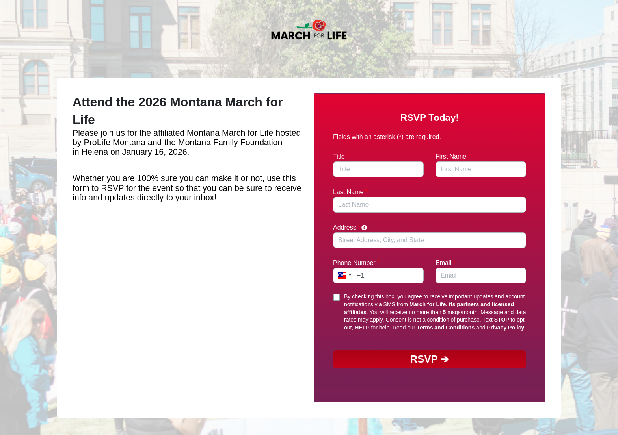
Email (446, 262)
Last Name (350, 192)
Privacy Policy (505, 327)
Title (341, 156)
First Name (453, 156)
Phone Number (356, 262)
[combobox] (429, 240)
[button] (343, 275)
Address (350, 227)
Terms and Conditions (446, 327)
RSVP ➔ (429, 359)
